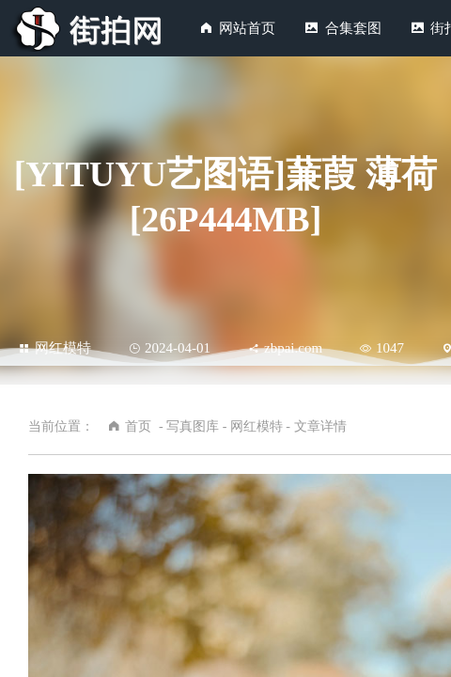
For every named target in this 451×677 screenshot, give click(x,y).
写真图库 (192, 426)
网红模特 (55, 347)
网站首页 (247, 28)
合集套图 (353, 28)
